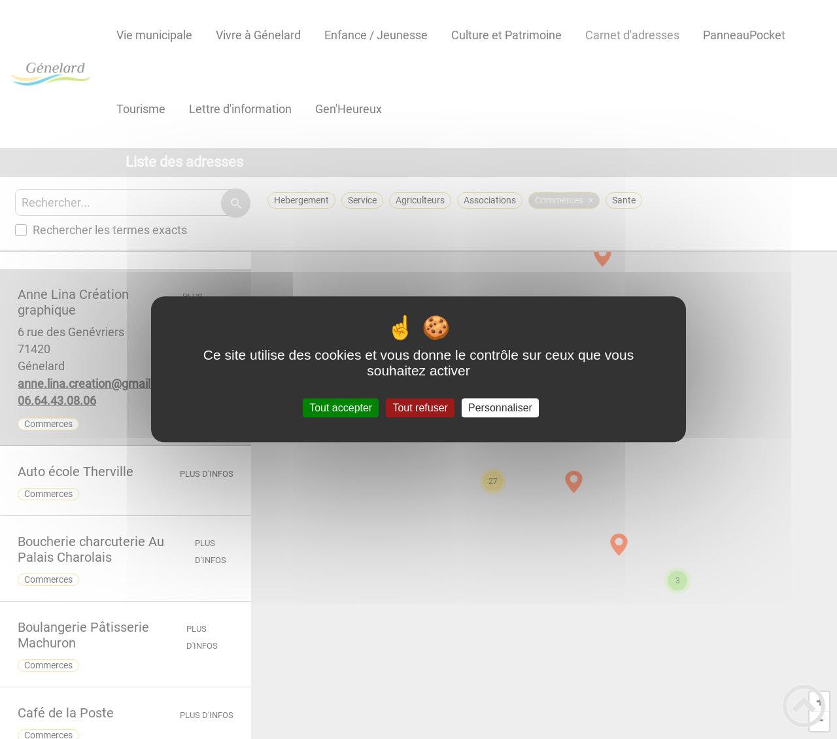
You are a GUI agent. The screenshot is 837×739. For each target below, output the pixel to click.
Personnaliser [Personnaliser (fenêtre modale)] (500, 407)
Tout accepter (340, 407)
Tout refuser (419, 407)
